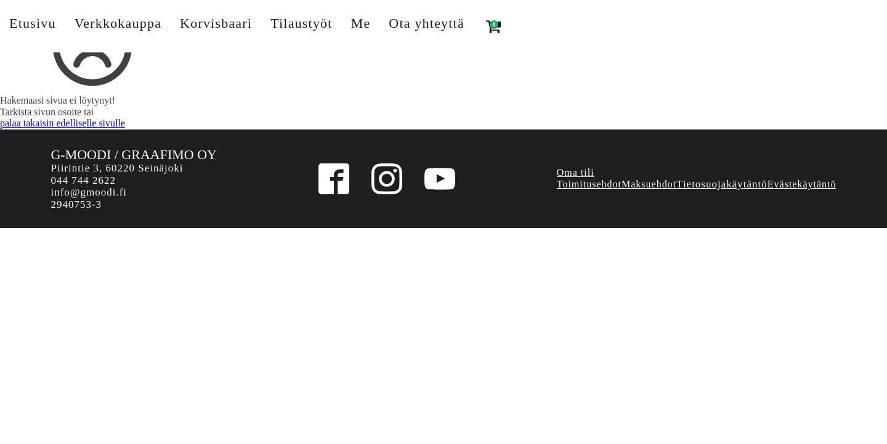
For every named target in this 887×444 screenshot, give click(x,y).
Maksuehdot (649, 184)
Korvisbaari (216, 23)
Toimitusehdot (589, 184)
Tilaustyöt (301, 23)
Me (361, 23)
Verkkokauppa (118, 23)
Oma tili (575, 172)
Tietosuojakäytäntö (722, 184)
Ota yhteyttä (426, 23)
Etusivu (32, 23)
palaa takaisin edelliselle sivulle (62, 123)
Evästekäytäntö (802, 184)
